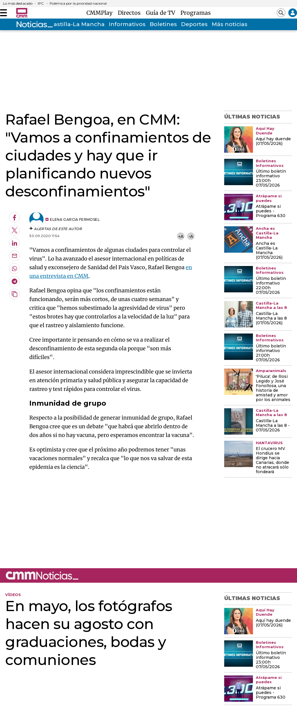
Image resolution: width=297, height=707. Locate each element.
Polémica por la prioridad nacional (78, 3)
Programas (195, 12)
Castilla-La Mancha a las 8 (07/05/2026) (271, 318)
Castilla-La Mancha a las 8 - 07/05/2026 (273, 426)
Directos (131, 12)
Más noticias (229, 24)
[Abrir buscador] (281, 12)
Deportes (194, 24)
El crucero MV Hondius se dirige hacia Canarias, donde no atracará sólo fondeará (272, 460)
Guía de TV (162, 12)
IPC (41, 3)
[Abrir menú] (3, 13)
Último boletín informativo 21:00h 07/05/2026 (271, 353)
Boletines (163, 24)
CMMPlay (100, 12)
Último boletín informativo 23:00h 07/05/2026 (271, 178)
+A (180, 236)
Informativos (127, 24)
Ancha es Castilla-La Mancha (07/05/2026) (269, 250)
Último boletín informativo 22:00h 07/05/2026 (271, 285)
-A (191, 236)
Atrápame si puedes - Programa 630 (270, 211)
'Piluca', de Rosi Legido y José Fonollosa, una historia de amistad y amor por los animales (273, 388)
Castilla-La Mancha (77, 24)
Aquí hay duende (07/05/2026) (273, 141)
